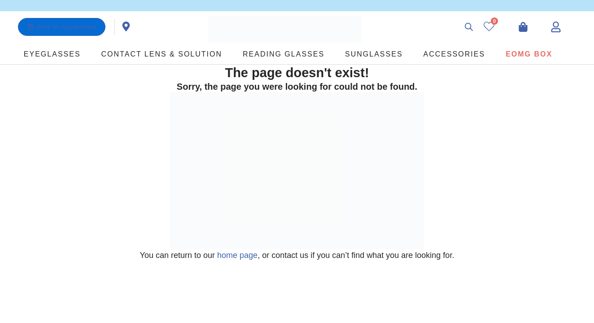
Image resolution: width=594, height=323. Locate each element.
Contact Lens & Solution (161, 54)
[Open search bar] (468, 27)
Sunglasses (373, 54)
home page (237, 255)
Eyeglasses (52, 54)
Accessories (454, 54)
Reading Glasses (283, 54)
